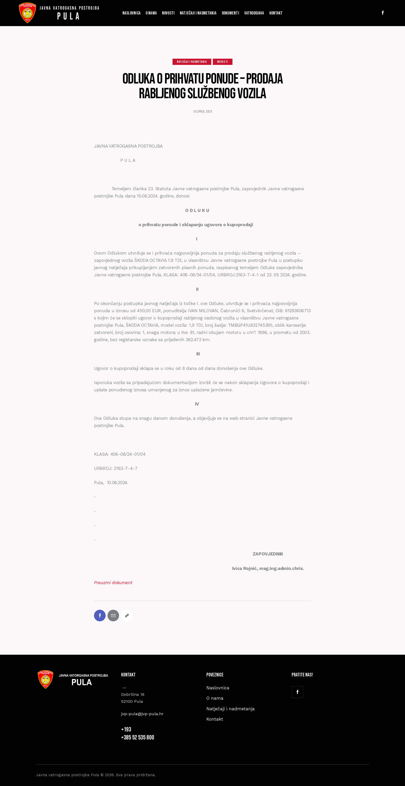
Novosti (222, 62)
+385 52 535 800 (138, 737)
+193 (126, 729)
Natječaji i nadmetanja (192, 62)
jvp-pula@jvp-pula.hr (142, 713)
